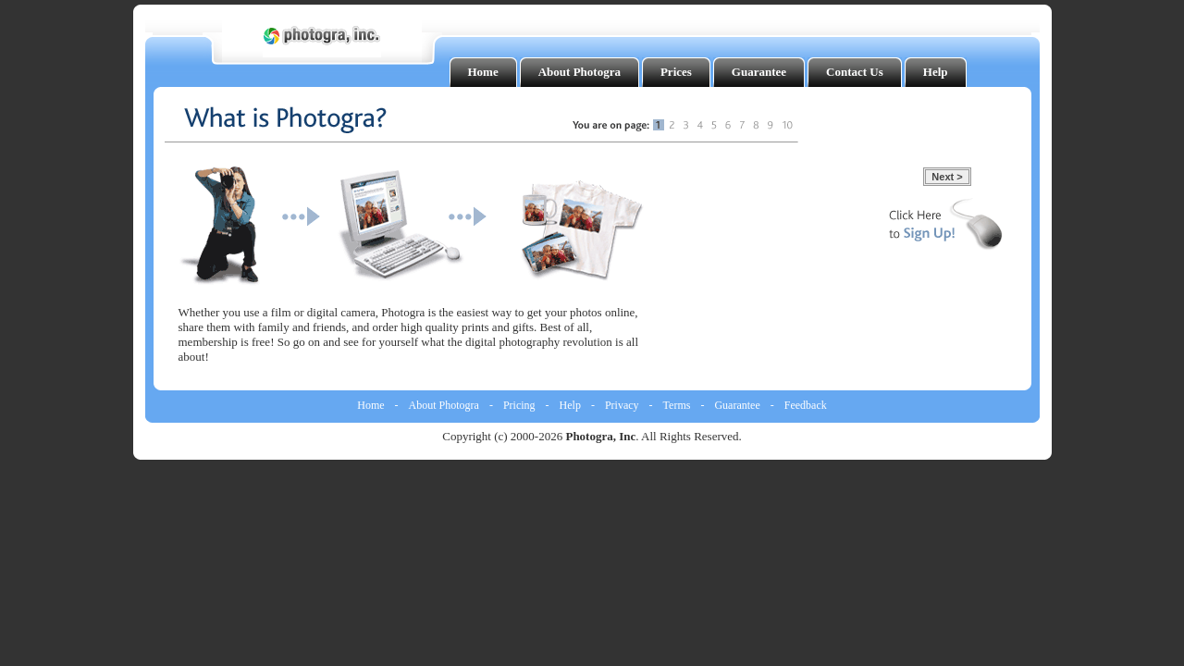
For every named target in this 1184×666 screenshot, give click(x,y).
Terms (677, 405)
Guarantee (736, 405)
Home (370, 405)
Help (570, 405)
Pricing (519, 405)
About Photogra (444, 405)
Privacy (622, 405)
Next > (946, 176)
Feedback (805, 405)
